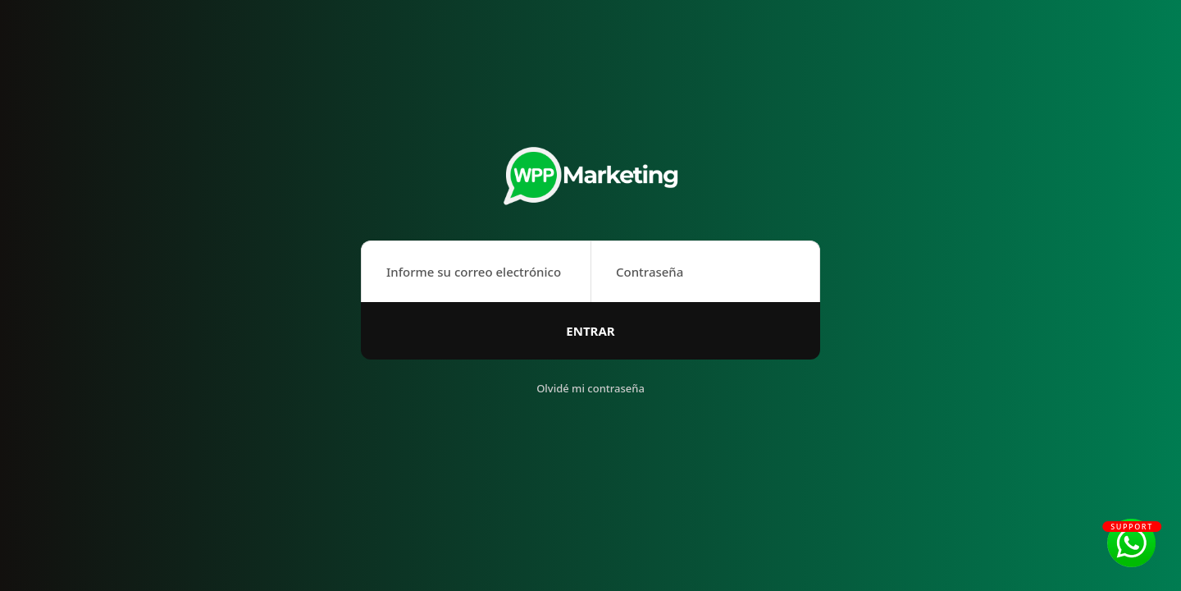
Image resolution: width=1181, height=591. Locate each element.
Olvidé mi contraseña (590, 388)
